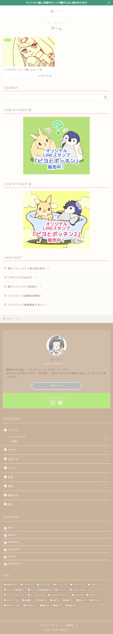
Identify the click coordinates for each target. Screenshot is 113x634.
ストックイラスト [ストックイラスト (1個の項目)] (15, 595)
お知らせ (58, 459)
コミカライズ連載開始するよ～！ (28, 304)
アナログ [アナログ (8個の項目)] (45, 584)
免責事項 (70, 625)
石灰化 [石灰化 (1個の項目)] (96, 600)
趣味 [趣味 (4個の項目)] (45, 605)
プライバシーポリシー (49, 625)
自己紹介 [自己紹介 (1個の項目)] (31, 605)
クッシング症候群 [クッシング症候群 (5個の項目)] (15, 590)
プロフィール (56, 385)
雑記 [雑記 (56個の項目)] (72, 605)
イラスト (58, 430)
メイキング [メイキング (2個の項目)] (12, 600)
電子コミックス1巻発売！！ (25, 286)
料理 (58, 477)
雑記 (58, 504)
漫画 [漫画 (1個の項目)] (68, 600)
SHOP (11, 556)
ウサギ (58, 449)
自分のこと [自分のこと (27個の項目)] (13, 605)
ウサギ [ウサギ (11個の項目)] (95, 584)
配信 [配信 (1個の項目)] (58, 605)
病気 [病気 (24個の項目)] (82, 600)
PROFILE (13, 542)
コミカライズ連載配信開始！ (25, 295)
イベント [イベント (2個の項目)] (61, 584)
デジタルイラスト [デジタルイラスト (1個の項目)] (59, 595)
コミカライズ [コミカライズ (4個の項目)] (79, 590)
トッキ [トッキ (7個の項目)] (78, 595)
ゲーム (58, 468)
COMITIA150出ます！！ (23, 277)
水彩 (60, 441)
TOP (10, 527)
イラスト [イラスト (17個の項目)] (78, 584)
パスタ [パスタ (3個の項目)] (93, 595)
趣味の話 (58, 495)
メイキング (60, 437)
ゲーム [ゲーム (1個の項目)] (62, 590)
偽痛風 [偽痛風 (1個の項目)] (29, 600)
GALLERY (14, 549)
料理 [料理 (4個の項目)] (43, 600)
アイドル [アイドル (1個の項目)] (28, 584)
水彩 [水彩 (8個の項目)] (56, 600)
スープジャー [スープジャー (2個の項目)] (37, 595)
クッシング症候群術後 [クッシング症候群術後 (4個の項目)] (40, 590)
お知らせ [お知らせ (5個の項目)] (11, 584)
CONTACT (14, 563)
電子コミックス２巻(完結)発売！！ (29, 268)
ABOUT (12, 535)
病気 (58, 486)
